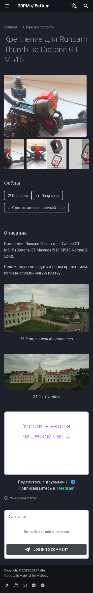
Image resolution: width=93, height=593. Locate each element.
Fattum (43, 570)
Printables (18, 196)
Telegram (65, 488)
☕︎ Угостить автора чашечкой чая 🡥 (36, 208)
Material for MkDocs (34, 575)
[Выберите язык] (74, 6)
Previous (7, 154)
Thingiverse (48, 196)
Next (85, 154)
